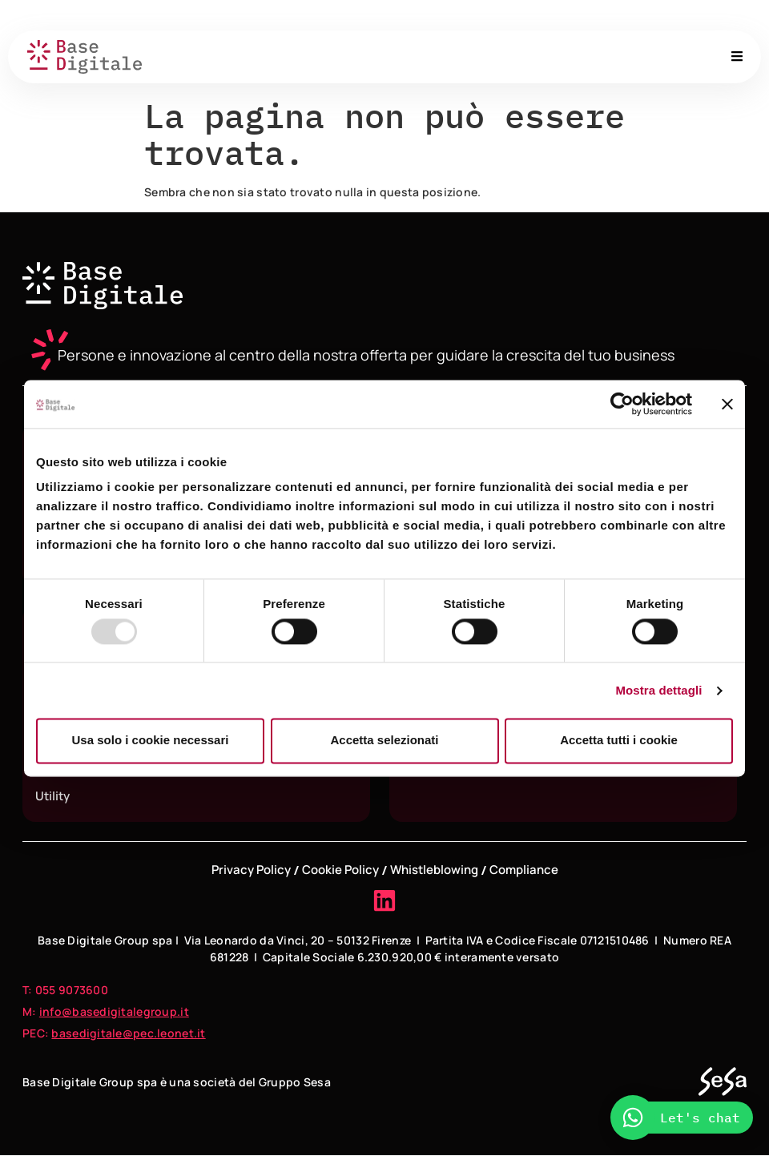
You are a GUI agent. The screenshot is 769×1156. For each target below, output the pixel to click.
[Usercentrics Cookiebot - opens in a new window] (622, 404)
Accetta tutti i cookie (619, 740)
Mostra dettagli (658, 690)
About (434, 15)
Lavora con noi (692, 15)
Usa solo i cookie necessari (150, 740)
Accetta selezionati (384, 740)
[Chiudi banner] (727, 403)
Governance (502, 15)
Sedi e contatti (593, 15)
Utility (52, 795)
